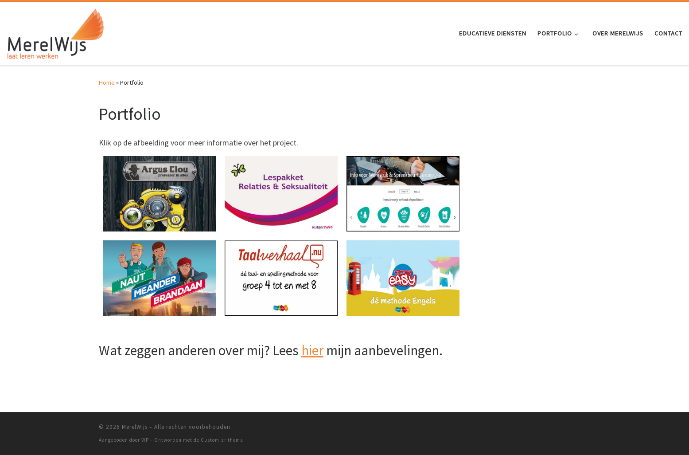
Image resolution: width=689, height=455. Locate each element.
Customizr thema (222, 440)
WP (145, 440)
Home (107, 82)
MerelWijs (135, 427)
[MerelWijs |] (55, 31)
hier (312, 350)
